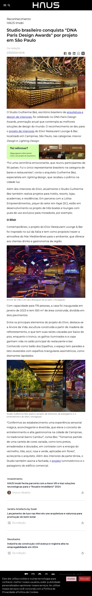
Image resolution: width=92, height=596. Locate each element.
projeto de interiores (21, 131)
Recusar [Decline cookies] (84, 578)
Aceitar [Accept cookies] (71, 578)
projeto (56, 460)
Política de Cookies (27, 592)
